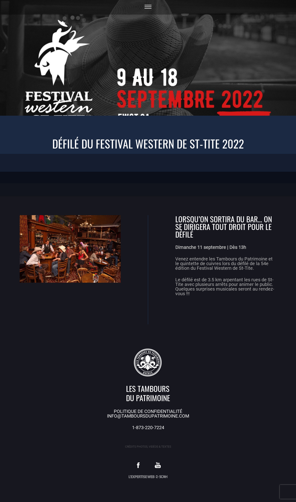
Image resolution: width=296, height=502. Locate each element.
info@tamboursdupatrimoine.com (148, 416)
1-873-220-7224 (148, 427)
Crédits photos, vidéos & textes (148, 446)
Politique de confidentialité (148, 411)
